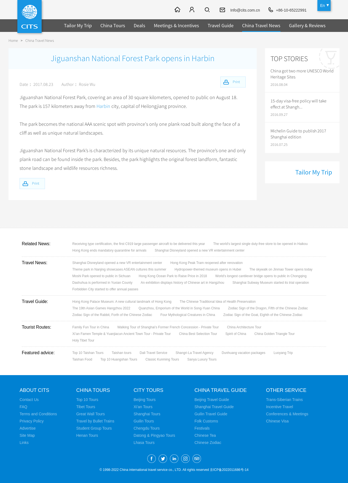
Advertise (28, 428)
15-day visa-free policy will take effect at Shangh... (298, 104)
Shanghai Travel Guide (214, 406)
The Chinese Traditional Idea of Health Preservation (218, 301)
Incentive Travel (279, 406)
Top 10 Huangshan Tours (118, 359)
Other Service (286, 390)
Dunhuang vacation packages (243, 352)
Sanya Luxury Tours (201, 359)
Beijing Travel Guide (211, 399)
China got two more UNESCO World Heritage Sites (302, 74)
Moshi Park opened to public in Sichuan (101, 276)
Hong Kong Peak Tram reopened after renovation (206, 262)
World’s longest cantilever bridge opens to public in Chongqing (261, 276)
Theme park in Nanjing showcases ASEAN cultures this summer (119, 269)
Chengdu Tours (146, 428)
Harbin (103, 106)
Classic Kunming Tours (162, 359)
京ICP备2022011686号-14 (229, 469)
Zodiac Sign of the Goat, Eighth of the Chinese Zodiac (263, 314)
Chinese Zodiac (207, 442)
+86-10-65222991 (291, 10)
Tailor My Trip (78, 25)
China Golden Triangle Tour (275, 333)
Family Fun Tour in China (90, 327)
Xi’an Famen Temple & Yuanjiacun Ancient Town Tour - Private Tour (121, 333)
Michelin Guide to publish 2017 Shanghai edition (298, 134)
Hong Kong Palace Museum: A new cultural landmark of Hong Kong (122, 301)
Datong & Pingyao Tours (154, 435)
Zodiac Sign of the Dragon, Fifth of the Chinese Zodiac (268, 308)
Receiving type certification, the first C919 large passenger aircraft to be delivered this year (138, 243)
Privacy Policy (32, 421)
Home (13, 40)
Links (24, 442)
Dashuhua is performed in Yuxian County (102, 282)
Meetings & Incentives (176, 25)
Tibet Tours (85, 406)
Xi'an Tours (142, 406)
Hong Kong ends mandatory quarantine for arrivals (109, 250)
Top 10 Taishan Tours (87, 352)
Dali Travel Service (153, 352)
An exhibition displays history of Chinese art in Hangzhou (182, 282)
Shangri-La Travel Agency (194, 352)
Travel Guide (221, 25)
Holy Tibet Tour (83, 340)
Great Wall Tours (90, 413)
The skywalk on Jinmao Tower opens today (281, 269)
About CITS (34, 390)
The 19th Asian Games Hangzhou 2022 (101, 308)
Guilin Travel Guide (210, 413)
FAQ (23, 406)
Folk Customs (206, 421)
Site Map (27, 435)
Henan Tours (87, 435)
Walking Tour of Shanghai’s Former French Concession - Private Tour (168, 327)
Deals (139, 25)
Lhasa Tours (143, 442)
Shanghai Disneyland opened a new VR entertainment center (200, 250)
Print (35, 183)
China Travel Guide (220, 390)
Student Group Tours (94, 428)
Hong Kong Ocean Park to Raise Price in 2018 (173, 276)
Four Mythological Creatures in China (187, 314)
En (322, 5)
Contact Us (29, 399)
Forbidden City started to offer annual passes (105, 289)
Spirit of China (235, 333)
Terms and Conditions (38, 413)
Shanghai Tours (146, 413)
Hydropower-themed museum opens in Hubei (208, 269)
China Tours (112, 25)
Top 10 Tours (87, 399)
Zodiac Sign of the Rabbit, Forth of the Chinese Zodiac (112, 314)
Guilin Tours (143, 421)
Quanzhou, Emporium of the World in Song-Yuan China (179, 308)
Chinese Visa (277, 421)
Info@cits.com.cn (245, 10)
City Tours (148, 390)
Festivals (202, 428)
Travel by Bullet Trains (95, 421)
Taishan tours (121, 352)
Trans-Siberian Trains (284, 399)
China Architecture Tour (244, 327)
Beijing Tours (144, 399)
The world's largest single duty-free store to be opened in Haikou (260, 243)
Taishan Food (82, 359)
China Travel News (261, 25)
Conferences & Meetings (287, 413)
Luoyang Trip (283, 352)
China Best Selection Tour (198, 333)
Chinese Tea (205, 435)
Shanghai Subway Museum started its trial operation (270, 282)
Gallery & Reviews (307, 25)
